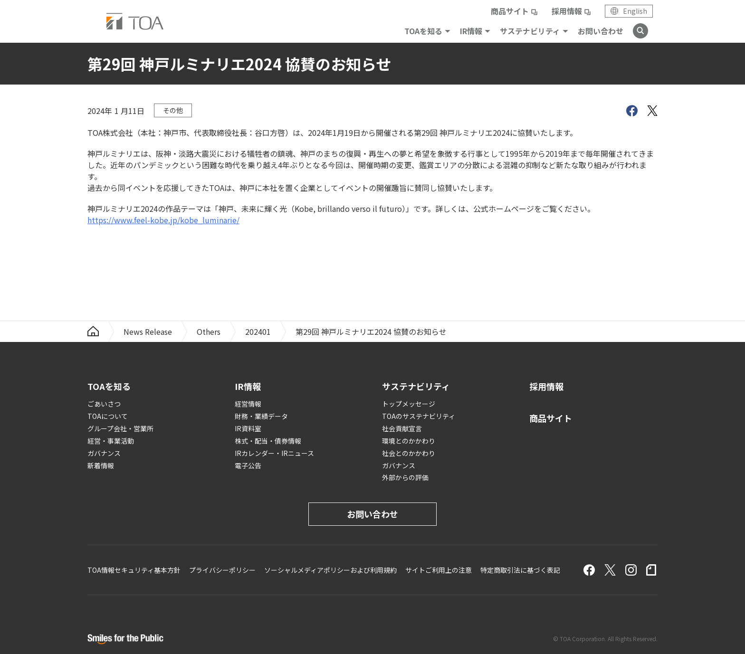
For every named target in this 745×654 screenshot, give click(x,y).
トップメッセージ (408, 403)
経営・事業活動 (110, 440)
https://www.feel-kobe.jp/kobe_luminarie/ (163, 220)
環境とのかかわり (408, 440)
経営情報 (248, 403)
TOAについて (107, 416)
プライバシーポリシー (222, 570)
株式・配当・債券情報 (268, 440)
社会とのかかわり (408, 453)
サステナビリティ (530, 31)
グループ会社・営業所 (120, 428)
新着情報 (100, 465)
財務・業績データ (261, 416)
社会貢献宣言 (402, 428)
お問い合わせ (600, 31)
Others (208, 331)
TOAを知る (423, 31)
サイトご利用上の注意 (438, 570)
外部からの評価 (405, 477)
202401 (258, 331)
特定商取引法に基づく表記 (520, 570)
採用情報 (567, 11)
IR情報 (471, 31)
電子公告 (248, 465)
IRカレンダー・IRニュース (274, 453)
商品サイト (510, 11)
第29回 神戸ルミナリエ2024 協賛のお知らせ (371, 331)
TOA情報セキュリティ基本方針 (134, 570)
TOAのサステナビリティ (418, 416)
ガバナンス (104, 453)
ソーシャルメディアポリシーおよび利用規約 (330, 570)
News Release (148, 331)
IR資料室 (248, 428)
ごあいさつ (104, 403)
